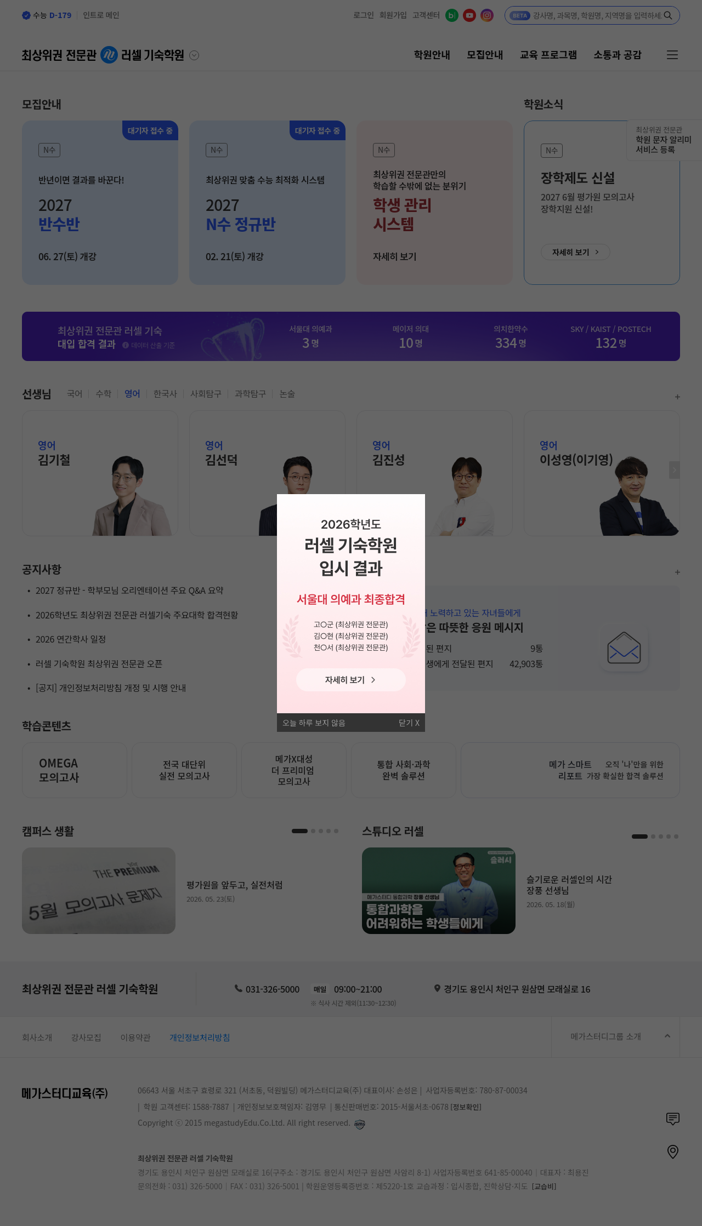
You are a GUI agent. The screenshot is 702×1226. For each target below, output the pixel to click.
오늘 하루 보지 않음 (314, 722)
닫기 (406, 722)
